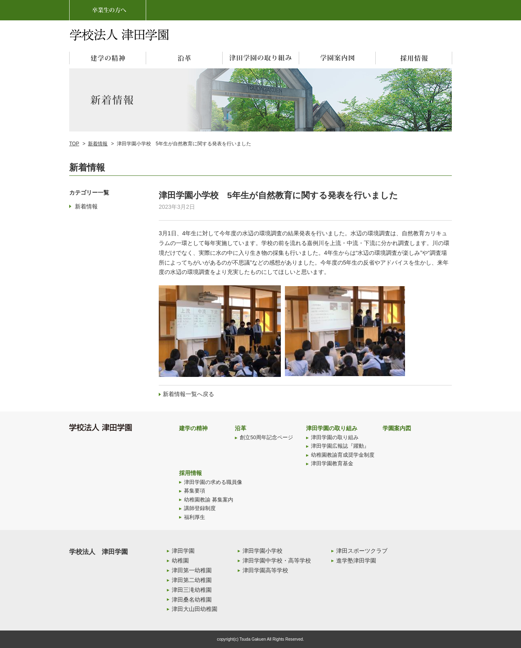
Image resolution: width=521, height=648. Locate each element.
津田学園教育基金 (332, 463)
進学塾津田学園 (356, 560)
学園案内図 (397, 428)
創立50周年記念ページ (266, 437)
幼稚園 (180, 560)
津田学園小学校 (262, 550)
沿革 (240, 428)
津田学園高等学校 (265, 570)
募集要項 (194, 491)
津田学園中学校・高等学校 (277, 560)
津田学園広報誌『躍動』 (340, 446)
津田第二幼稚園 (192, 580)
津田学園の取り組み (331, 428)
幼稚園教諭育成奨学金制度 (342, 455)
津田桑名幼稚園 (192, 599)
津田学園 (183, 550)
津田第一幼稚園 (192, 570)
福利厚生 (194, 517)
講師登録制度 (200, 508)
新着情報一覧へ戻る (188, 394)
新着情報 (97, 144)
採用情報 (190, 473)
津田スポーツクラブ (361, 550)
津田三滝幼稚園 (192, 590)
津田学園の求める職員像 (213, 482)
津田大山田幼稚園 (194, 609)
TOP (74, 144)
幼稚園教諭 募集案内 (208, 500)
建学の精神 (193, 428)
